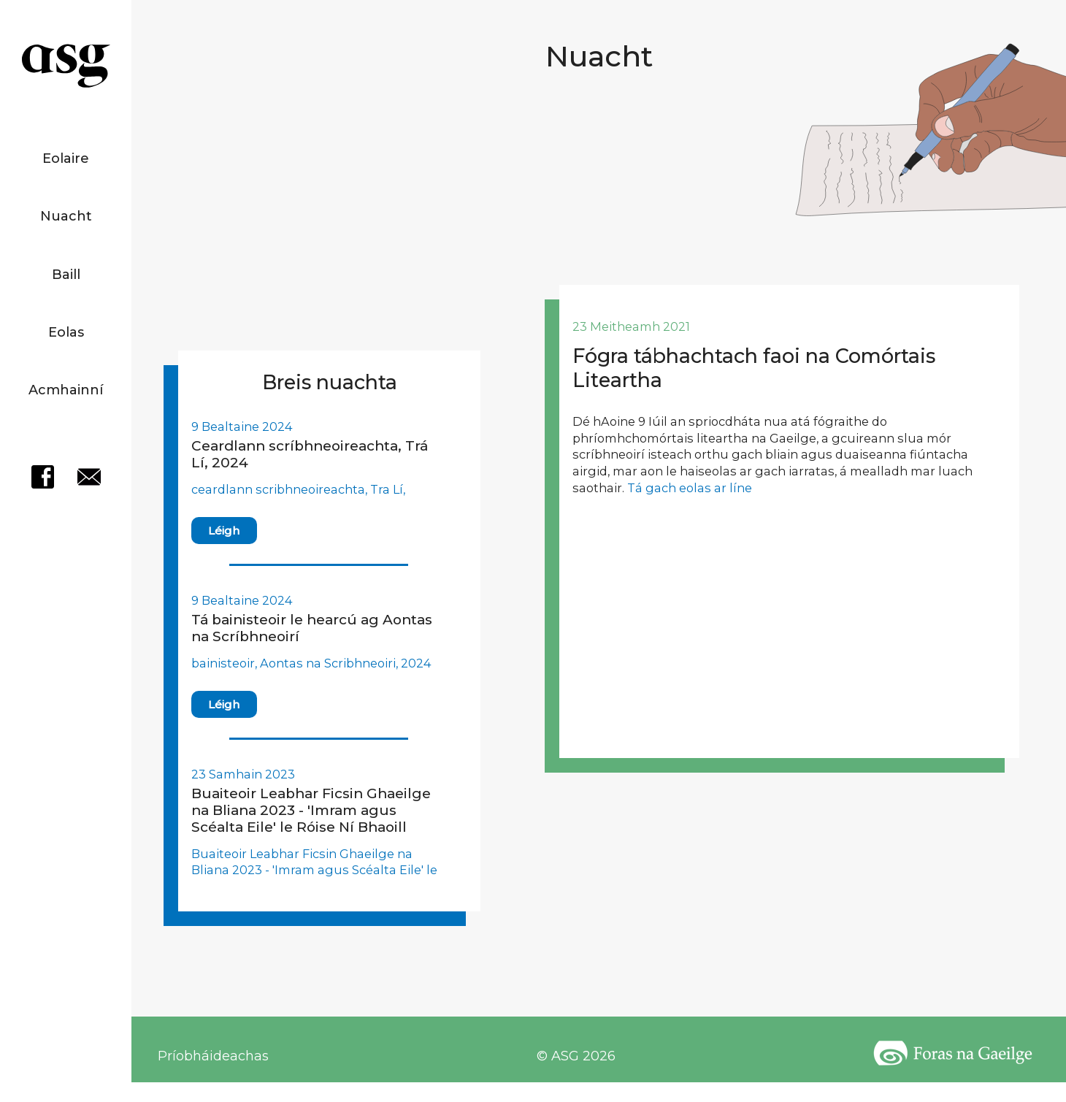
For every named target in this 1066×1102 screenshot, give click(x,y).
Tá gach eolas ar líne (689, 488)
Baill (66, 275)
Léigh (223, 530)
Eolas (66, 332)
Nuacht (66, 216)
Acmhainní (65, 390)
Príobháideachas (213, 1056)
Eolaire (65, 158)
